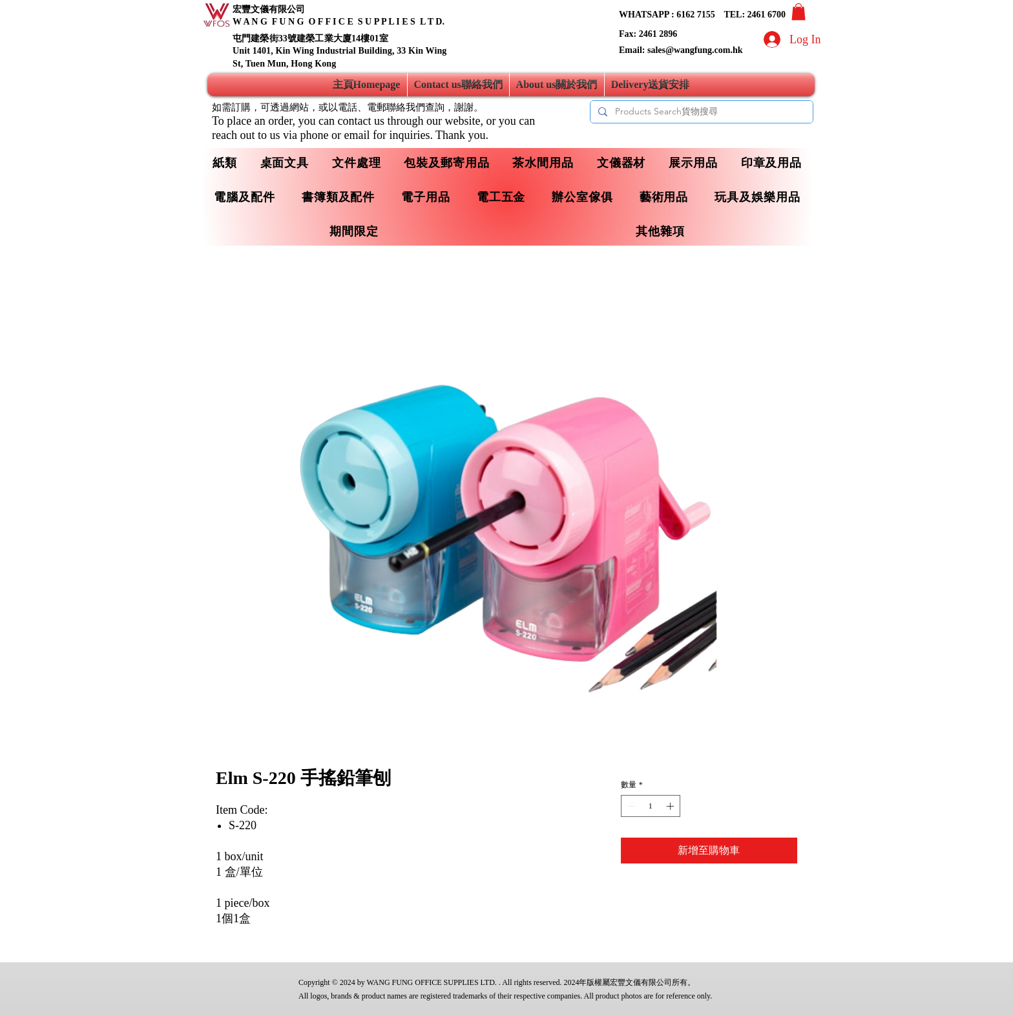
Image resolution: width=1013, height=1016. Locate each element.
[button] (798, 11)
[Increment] (671, 806)
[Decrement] (630, 806)
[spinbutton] (650, 806)
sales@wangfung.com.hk (695, 50)
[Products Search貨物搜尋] (700, 112)
